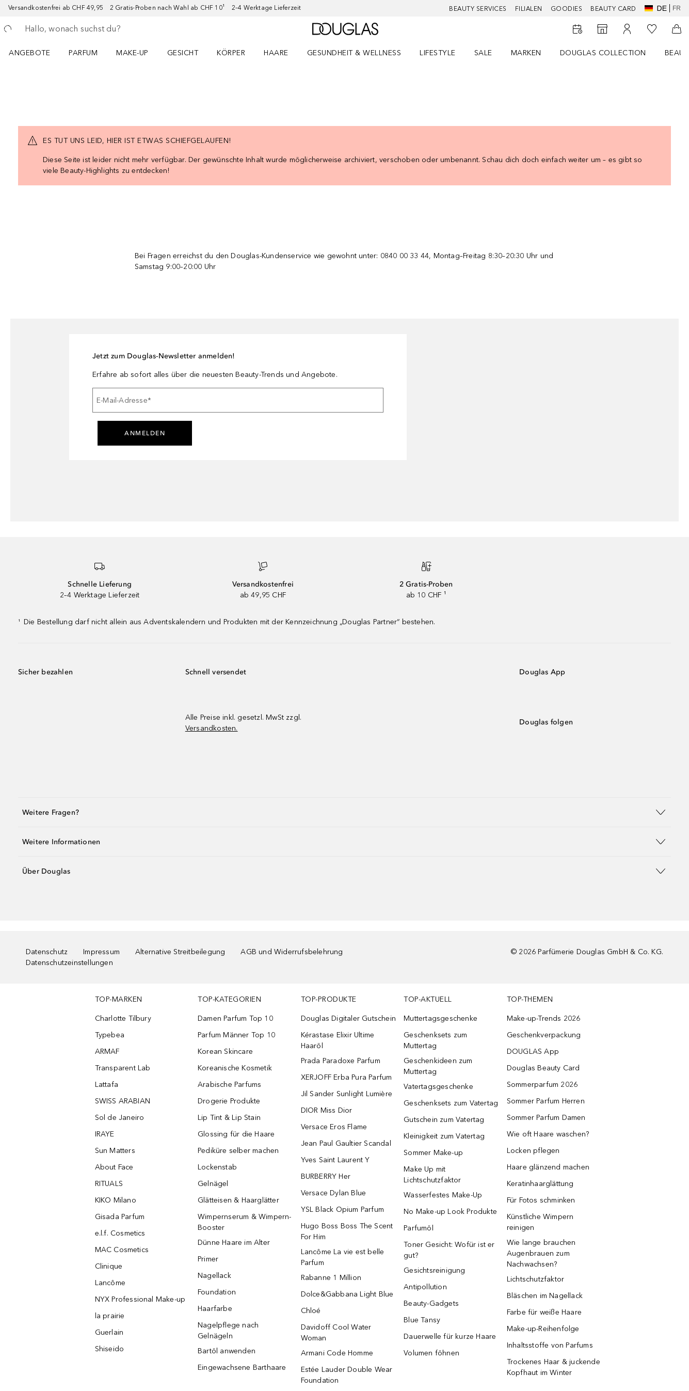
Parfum (83, 53)
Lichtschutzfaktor (535, 1279)
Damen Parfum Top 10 (235, 1018)
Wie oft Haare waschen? (548, 1134)
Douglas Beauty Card (543, 1068)
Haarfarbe (215, 1308)
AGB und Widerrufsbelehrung (292, 951)
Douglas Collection (603, 53)
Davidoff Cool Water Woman (336, 1332)
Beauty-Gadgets (431, 1303)
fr (676, 8)
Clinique (109, 1266)
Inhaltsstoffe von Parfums (550, 1345)
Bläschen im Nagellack (545, 1295)
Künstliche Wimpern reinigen (540, 1222)
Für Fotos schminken (541, 1200)
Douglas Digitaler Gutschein (348, 1018)
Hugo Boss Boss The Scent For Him (347, 1231)
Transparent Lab (123, 1068)
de (656, 8)
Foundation (217, 1292)
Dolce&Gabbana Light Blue (347, 1294)
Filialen (528, 8)
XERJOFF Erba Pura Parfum (346, 1077)
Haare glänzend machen (548, 1167)
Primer (208, 1259)
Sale (483, 53)
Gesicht (183, 53)
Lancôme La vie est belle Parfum (342, 1257)
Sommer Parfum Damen (546, 1117)
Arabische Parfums (229, 1084)
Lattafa (106, 1084)
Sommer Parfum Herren (546, 1101)
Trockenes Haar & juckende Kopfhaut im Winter (553, 1367)
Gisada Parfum (120, 1216)
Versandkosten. (211, 728)
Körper (231, 53)
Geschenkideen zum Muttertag (438, 1066)
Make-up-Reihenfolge (543, 1328)
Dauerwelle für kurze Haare (450, 1336)
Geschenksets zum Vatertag (451, 1103)
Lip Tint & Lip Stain (229, 1117)
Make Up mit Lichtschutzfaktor (432, 1174)
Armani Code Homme (337, 1353)
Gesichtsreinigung (434, 1270)
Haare (276, 53)
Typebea (109, 1035)
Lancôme (110, 1282)
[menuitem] (36, 52)
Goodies (567, 8)
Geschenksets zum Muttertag (435, 1040)
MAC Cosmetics (122, 1249)
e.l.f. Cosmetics (120, 1233)
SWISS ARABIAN (123, 1101)
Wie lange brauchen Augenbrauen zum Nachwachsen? (541, 1253)
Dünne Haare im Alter (234, 1242)
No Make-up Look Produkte (450, 1211)
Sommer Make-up (433, 1152)
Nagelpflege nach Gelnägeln (228, 1330)
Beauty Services (478, 8)
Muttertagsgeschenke (440, 1018)
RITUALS (109, 1183)
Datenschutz (47, 951)
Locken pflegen (533, 1150)
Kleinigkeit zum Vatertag (444, 1136)
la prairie (110, 1315)
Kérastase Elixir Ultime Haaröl (338, 1040)
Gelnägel (213, 1183)
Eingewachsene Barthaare (242, 1367)
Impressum (101, 951)
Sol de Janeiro (120, 1117)
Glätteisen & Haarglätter (238, 1200)
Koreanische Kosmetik (235, 1068)
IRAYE (105, 1134)
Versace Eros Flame (334, 1127)
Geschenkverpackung (544, 1035)
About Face (114, 1167)
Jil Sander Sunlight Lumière (346, 1093)
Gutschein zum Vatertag (444, 1119)
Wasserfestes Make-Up (443, 1195)
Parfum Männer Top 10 (236, 1035)
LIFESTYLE (438, 53)
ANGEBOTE (29, 53)
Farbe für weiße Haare (544, 1312)
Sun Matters (115, 1150)
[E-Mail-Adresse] (237, 400)
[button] (344, 812)
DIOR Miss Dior (326, 1110)
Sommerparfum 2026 (542, 1084)
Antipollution (425, 1287)
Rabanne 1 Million (331, 1277)
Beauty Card (613, 8)
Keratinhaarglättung (540, 1183)
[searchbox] (100, 29)
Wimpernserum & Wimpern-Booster (245, 1222)
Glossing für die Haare (236, 1134)
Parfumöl (419, 1228)
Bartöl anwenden (226, 1351)
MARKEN (526, 53)
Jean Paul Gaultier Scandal (346, 1143)
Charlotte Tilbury (123, 1018)
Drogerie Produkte (229, 1101)
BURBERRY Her (325, 1176)
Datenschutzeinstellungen (69, 962)
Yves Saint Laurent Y (335, 1160)
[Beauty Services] (577, 29)
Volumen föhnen (431, 1353)
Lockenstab (217, 1167)
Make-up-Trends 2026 (544, 1018)
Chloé (311, 1310)
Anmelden (144, 433)
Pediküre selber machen (238, 1150)
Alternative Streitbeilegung (180, 951)
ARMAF (107, 1051)
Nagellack (214, 1275)
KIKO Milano (115, 1200)
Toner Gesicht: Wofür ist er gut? (449, 1250)
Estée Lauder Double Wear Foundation (347, 1375)
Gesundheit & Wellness (354, 53)
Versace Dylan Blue (333, 1193)
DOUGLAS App (533, 1051)
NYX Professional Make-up (140, 1299)
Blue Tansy (422, 1320)
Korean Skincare (225, 1051)
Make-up (132, 53)
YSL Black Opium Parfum (342, 1209)
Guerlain (109, 1332)
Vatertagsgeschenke (438, 1086)
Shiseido (109, 1349)
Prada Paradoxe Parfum (340, 1060)
